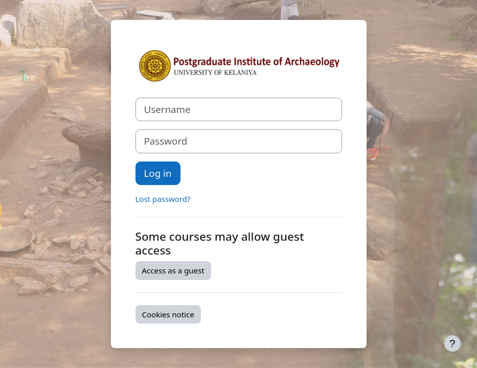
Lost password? (163, 199)
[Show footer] (452, 343)
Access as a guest (173, 270)
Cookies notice (168, 314)
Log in (158, 173)
